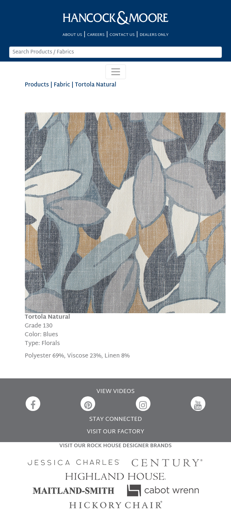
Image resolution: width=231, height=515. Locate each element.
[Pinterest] (88, 403)
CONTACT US (121, 35)
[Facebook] (33, 403)
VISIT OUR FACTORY (115, 432)
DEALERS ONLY (153, 35)
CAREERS (96, 35)
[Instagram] (143, 403)
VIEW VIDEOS (115, 391)
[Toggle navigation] (115, 71)
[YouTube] (198, 403)
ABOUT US (72, 35)
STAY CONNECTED (115, 419)
